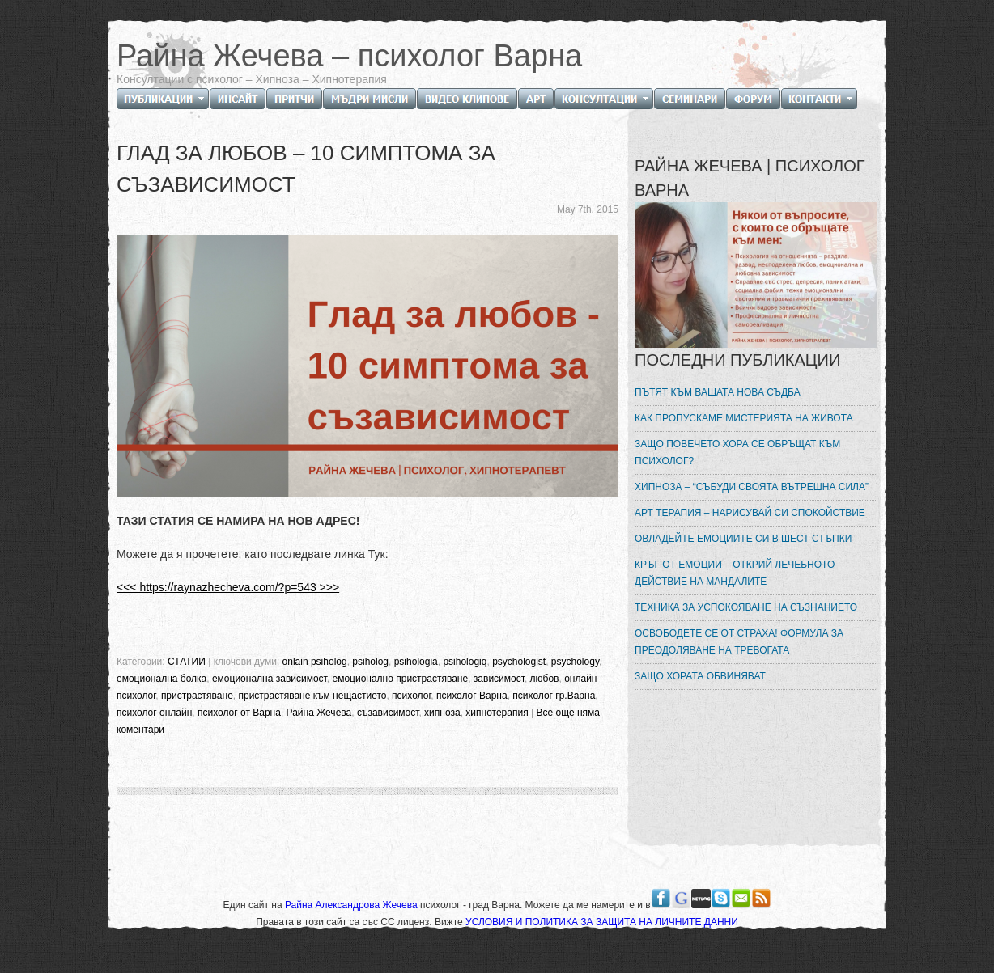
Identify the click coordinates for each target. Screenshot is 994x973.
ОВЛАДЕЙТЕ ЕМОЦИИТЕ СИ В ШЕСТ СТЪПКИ (743, 538)
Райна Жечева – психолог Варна (349, 56)
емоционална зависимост (269, 678)
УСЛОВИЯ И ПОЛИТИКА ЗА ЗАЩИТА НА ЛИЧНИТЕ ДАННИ (601, 922)
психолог (411, 695)
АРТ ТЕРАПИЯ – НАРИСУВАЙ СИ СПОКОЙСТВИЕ (750, 512)
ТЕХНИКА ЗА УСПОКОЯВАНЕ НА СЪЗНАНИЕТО (746, 607)
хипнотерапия (496, 712)
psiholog (370, 661)
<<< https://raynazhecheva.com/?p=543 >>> (228, 587)
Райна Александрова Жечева (352, 905)
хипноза (442, 712)
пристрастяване (197, 695)
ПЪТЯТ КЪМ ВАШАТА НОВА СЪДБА (718, 392)
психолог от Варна (239, 712)
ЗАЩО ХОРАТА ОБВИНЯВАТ (700, 676)
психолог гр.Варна (553, 695)
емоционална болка (161, 678)
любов (544, 678)
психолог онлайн (154, 712)
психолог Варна (472, 695)
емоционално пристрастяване (400, 678)
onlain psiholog (314, 661)
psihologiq (464, 661)
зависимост (499, 678)
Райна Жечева (319, 712)
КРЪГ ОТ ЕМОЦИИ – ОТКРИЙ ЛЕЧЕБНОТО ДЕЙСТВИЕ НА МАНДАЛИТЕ (735, 573)
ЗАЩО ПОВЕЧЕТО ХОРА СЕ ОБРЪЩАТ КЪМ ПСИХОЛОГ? (737, 452)
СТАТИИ (187, 661)
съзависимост (388, 712)
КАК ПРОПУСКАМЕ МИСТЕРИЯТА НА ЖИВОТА (744, 418)
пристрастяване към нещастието (312, 695)
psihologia (416, 661)
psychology (575, 661)
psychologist (519, 661)
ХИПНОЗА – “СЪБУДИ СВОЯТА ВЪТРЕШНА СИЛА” (752, 487)
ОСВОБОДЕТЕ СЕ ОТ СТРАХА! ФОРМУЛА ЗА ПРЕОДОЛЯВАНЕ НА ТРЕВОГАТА (739, 642)
